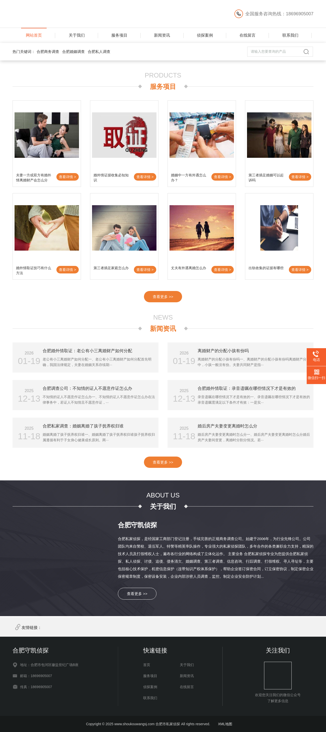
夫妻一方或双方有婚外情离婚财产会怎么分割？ (33, 178)
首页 (146, 665)
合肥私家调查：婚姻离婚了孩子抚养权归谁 (83, 426)
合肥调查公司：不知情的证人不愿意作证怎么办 (87, 388)
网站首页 (34, 35)
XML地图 (225, 724)
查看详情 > (67, 177)
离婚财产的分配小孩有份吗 (223, 350)
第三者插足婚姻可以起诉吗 (266, 177)
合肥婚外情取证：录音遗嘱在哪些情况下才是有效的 (247, 388)
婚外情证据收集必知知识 (111, 177)
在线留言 (247, 35)
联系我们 (290, 35)
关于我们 (77, 35)
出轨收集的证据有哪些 (266, 268)
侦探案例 (205, 35)
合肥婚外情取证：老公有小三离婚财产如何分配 (87, 350)
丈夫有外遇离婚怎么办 (188, 268)
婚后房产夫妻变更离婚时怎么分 (227, 426)
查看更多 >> (163, 297)
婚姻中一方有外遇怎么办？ (188, 177)
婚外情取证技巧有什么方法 (33, 270)
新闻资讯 (162, 35)
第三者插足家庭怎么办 (111, 268)
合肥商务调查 (48, 51)
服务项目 (119, 35)
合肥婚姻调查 (73, 51)
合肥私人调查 (99, 51)
